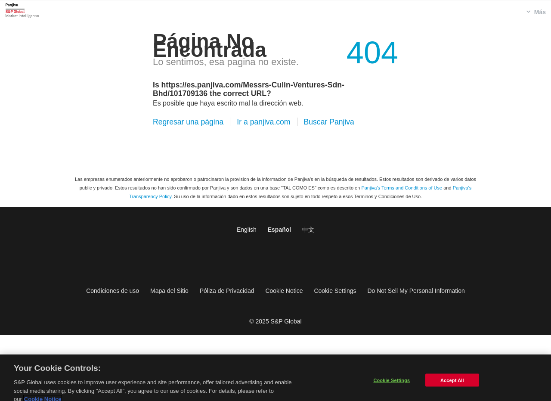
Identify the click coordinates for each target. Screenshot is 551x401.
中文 (308, 229)
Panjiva (22, 10)
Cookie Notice (284, 290)
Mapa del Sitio (169, 290)
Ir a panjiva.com (263, 122)
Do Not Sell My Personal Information (415, 290)
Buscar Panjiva (329, 122)
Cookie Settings (335, 290)
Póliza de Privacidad (227, 290)
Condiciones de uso (112, 290)
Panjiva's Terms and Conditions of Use (401, 187)
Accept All (452, 383)
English (247, 229)
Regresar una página (188, 122)
